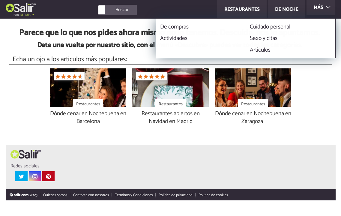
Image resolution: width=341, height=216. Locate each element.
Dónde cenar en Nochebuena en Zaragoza (253, 118)
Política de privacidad (175, 195)
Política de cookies (213, 195)
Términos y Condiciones (133, 195)
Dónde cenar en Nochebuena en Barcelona (88, 118)
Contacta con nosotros (91, 195)
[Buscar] (144, 10)
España (25, 15)
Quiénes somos (55, 195)
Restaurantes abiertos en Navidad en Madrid (171, 118)
